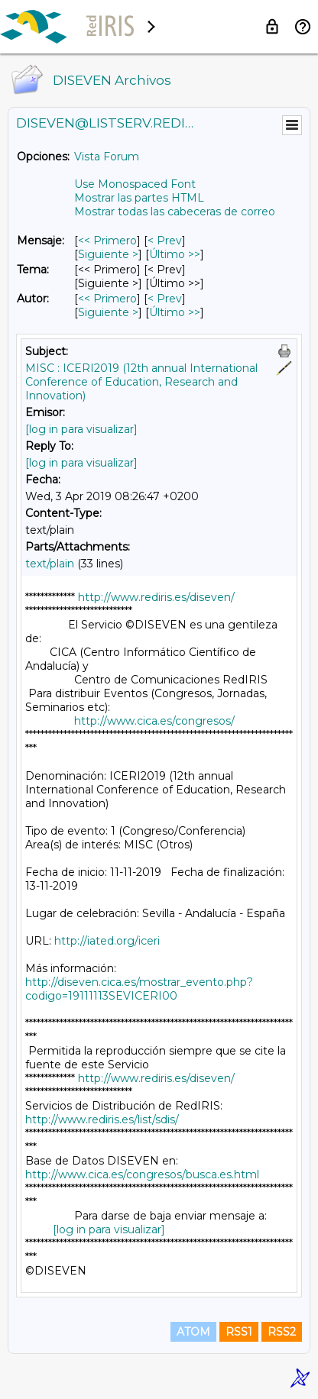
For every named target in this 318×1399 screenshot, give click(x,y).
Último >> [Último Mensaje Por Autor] (174, 312)
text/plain (49, 563)
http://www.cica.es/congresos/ (154, 721)
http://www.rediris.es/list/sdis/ (102, 1119)
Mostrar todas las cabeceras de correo (174, 211)
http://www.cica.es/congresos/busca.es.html (142, 1174)
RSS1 (239, 1332)
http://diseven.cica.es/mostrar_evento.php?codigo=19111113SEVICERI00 (139, 989)
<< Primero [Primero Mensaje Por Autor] (107, 298)
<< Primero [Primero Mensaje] (107, 240)
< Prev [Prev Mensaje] (165, 240)
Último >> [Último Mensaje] (174, 254)
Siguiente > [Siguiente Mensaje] (108, 254)
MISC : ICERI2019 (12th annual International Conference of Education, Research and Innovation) (141, 381)
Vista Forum (106, 156)
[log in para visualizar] (81, 429)
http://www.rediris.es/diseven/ (156, 597)
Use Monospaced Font (135, 184)
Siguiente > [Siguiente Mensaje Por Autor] (108, 312)
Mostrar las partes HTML (139, 198)
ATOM (193, 1332)
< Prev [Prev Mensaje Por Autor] (165, 298)
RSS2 (282, 1332)
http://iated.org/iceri (107, 941)
